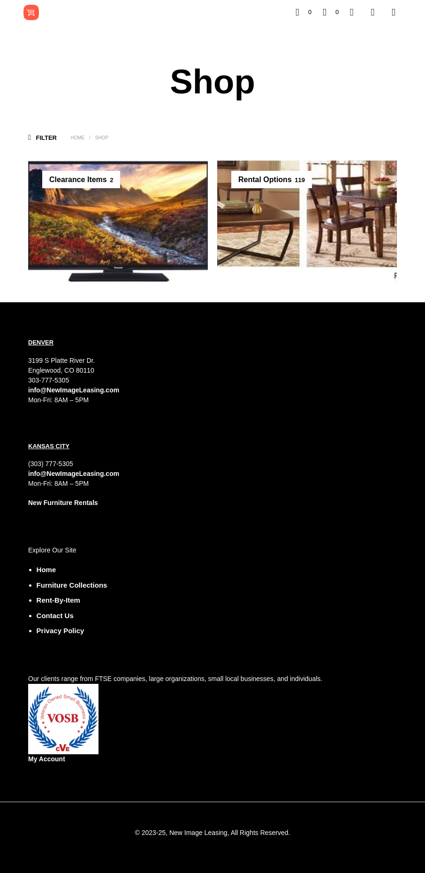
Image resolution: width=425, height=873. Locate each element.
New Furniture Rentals (63, 502)
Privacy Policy (60, 631)
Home (77, 137)
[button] (303, 12)
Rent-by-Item (58, 600)
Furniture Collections (72, 585)
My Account (46, 759)
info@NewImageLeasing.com (73, 390)
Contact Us (55, 616)
